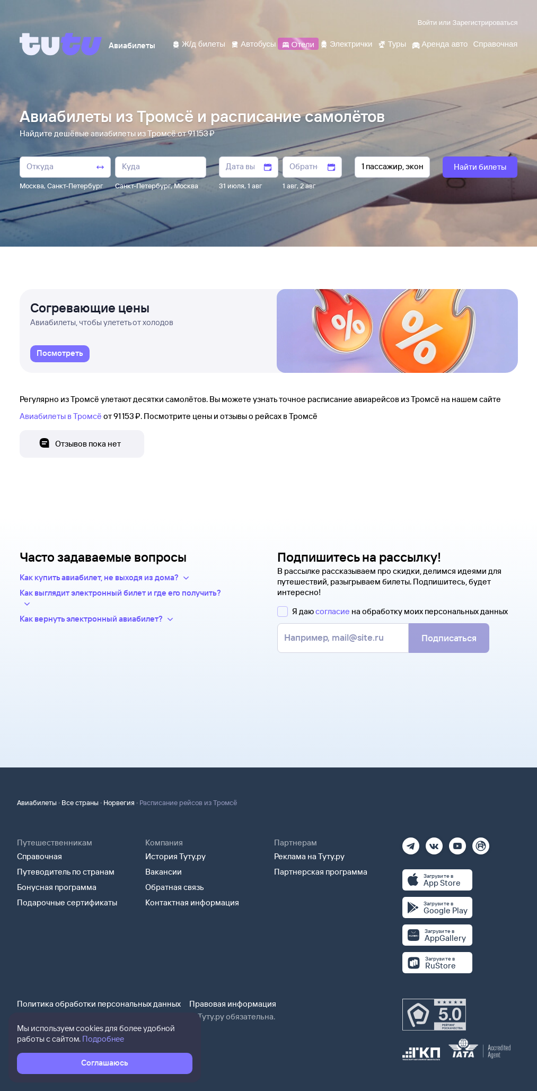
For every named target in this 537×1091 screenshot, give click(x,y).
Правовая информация (232, 1004)
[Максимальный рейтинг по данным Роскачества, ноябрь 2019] (434, 1015)
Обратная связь (174, 887)
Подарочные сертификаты (67, 902)
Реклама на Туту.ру (309, 856)
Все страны (80, 802)
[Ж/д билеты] (198, 43)
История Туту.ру (175, 856)
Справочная (39, 856)
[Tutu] (61, 44)
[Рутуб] (480, 842)
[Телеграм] (410, 842)
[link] (60, 353)
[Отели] (297, 43)
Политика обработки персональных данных (99, 1004)
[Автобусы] (253, 43)
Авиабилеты (37, 802)
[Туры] (391, 43)
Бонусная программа (56, 887)
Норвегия (119, 802)
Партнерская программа (320, 872)
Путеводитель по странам (66, 872)
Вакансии (163, 872)
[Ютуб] (457, 842)
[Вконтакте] (434, 842)
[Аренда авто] (439, 43)
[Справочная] (495, 43)
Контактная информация (192, 902)
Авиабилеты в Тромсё (61, 416)
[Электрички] (346, 43)
